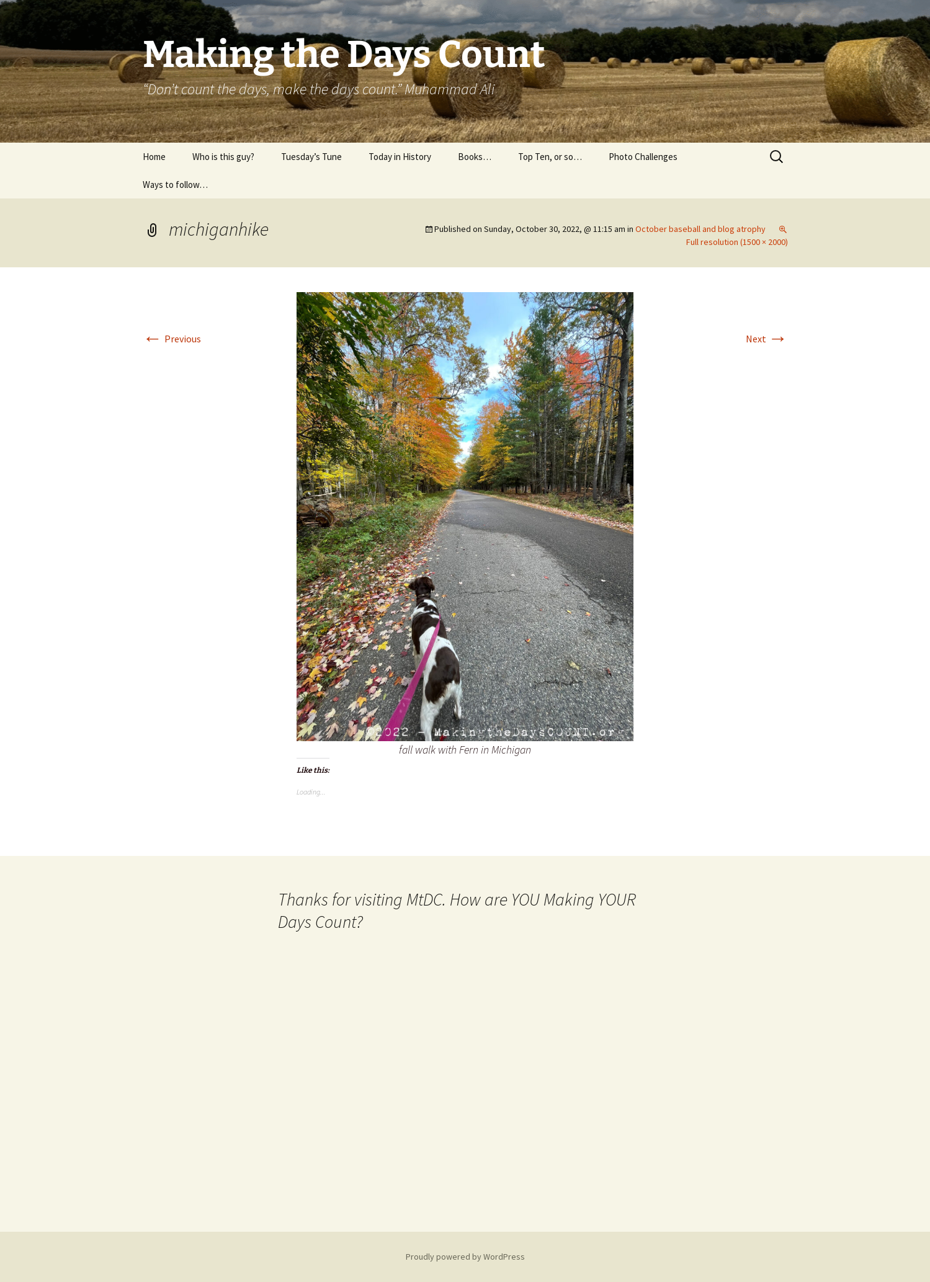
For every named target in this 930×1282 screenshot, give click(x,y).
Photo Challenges (643, 156)
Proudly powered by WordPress (465, 1256)
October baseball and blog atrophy (700, 228)
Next (767, 338)
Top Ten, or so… (550, 156)
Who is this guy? (223, 156)
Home (154, 156)
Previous (172, 338)
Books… (474, 156)
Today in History (400, 156)
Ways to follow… (175, 184)
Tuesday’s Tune (311, 156)
